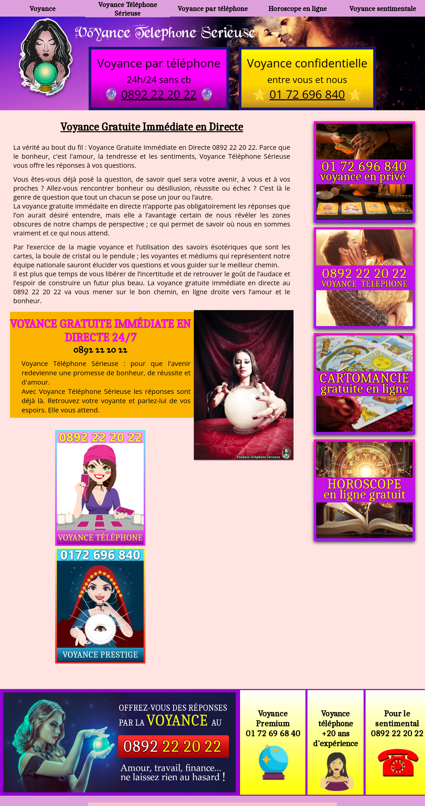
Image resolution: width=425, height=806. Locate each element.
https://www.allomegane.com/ (307, 756)
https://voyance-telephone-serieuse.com (212, 690)
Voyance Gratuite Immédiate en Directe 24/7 (100, 331)
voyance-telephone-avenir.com (216, 756)
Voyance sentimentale (382, 8)
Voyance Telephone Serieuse (169, 32)
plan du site (216, 772)
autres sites (311, 772)
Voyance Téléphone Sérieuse (127, 8)
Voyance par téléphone (212, 8)
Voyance (42, 8)
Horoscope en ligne (297, 8)
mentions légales (264, 772)
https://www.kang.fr (139, 756)
